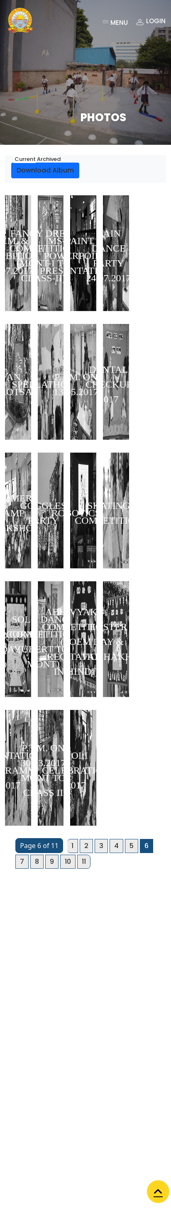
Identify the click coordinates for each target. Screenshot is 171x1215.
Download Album (45, 170)
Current (24, 159)
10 (68, 861)
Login (150, 22)
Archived (48, 159)
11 (84, 861)
